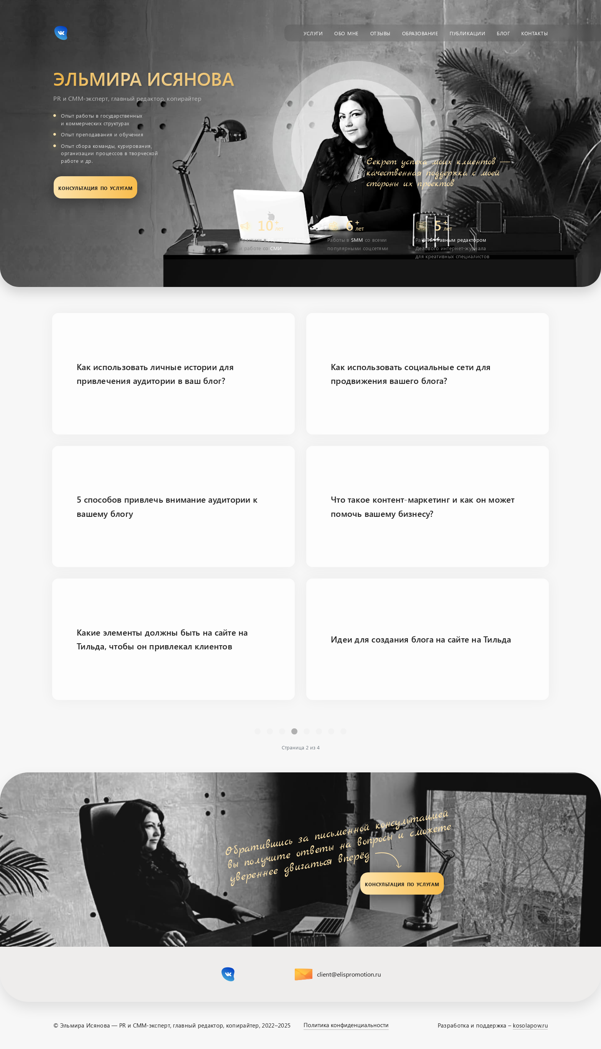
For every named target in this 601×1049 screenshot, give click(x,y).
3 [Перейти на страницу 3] (306, 731)
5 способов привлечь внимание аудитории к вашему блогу (167, 506)
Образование (420, 32)
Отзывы (380, 32)
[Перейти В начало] (257, 731)
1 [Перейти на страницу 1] (282, 731)
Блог (503, 32)
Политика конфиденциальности (346, 1025)
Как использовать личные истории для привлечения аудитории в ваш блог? (155, 373)
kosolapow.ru (530, 1025)
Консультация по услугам (95, 187)
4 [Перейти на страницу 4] (318, 731)
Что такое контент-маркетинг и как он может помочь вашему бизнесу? (423, 506)
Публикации (467, 32)
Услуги (313, 32)
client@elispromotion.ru (349, 974)
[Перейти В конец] (343, 731)
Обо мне (346, 32)
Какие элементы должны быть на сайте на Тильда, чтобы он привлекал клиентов (162, 639)
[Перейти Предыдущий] (270, 731)
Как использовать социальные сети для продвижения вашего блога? (411, 373)
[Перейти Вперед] (331, 731)
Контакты (534, 32)
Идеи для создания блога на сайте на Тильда (421, 639)
